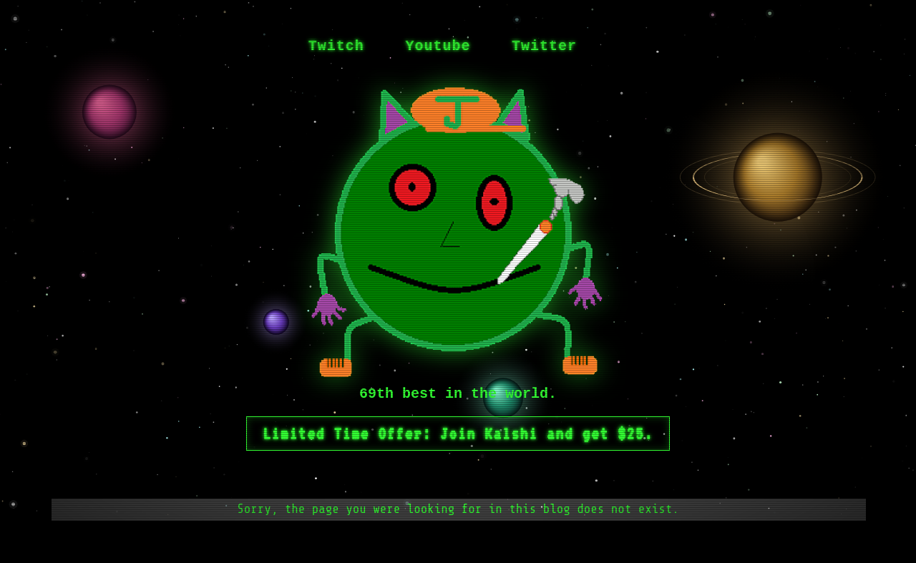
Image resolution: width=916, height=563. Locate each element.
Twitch (336, 46)
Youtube (437, 46)
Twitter (544, 46)
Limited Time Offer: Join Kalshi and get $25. (458, 433)
